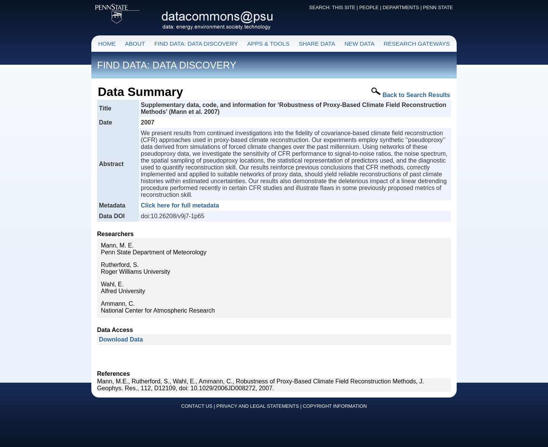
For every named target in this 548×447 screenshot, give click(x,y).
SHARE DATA (317, 43)
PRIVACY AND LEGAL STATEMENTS (258, 406)
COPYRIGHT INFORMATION (335, 406)
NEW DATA (359, 43)
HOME (107, 43)
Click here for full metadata (180, 205)
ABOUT (135, 43)
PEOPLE (369, 7)
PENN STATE (438, 7)
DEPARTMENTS (401, 7)
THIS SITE (343, 7)
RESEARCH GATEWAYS (417, 43)
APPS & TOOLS (268, 43)
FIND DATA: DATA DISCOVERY (196, 43)
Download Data (121, 339)
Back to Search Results (416, 95)
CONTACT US (196, 406)
